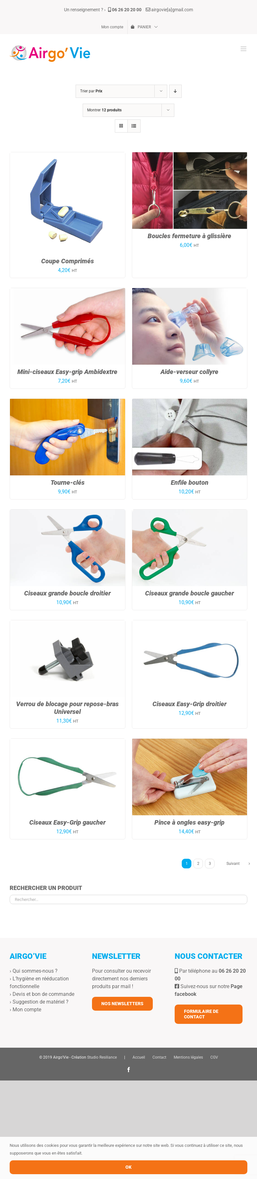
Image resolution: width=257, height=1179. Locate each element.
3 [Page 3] (210, 863)
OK (128, 1167)
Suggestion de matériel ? (41, 1002)
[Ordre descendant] (175, 91)
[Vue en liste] (134, 126)
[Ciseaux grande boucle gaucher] (189, 513)
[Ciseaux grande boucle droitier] (67, 513)
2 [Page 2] (198, 863)
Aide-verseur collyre (189, 372)
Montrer (104, 110)
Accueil (139, 1057)
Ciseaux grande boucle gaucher (189, 593)
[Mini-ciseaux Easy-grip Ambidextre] (67, 292)
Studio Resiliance (102, 1057)
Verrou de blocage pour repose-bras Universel (67, 708)
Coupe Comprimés (67, 261)
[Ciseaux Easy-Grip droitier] (189, 624)
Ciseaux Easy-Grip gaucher (67, 822)
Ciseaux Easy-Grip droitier (189, 704)
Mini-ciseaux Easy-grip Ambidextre (67, 372)
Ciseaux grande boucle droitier (67, 593)
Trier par (91, 91)
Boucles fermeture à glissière (189, 236)
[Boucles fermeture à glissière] (189, 156)
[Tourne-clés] (67, 402)
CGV (214, 1057)
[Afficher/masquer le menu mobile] (244, 48)
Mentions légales (188, 1057)
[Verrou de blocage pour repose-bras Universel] (67, 624)
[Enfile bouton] (189, 402)
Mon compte (27, 1009)
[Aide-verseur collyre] (189, 292)
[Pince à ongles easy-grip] (189, 742)
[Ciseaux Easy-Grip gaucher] (67, 742)
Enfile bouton (189, 482)
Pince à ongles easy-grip (189, 822)
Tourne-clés (67, 482)
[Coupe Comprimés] (67, 156)
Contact (159, 1057)
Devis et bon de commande (43, 994)
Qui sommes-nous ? (35, 971)
